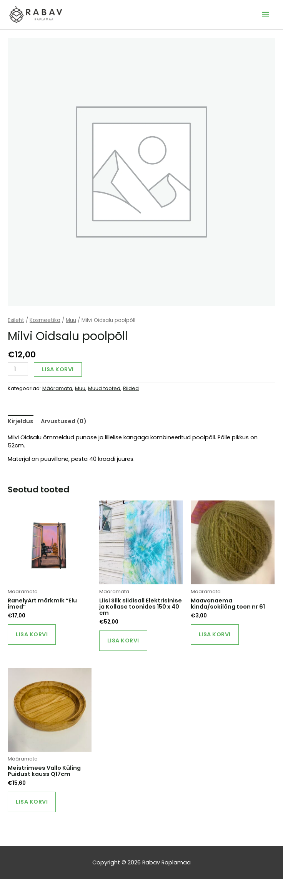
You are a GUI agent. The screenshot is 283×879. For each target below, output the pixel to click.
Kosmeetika (45, 320)
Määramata (57, 388)
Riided (131, 388)
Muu (71, 320)
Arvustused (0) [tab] (64, 421)
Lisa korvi (58, 369)
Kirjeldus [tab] (20, 421)
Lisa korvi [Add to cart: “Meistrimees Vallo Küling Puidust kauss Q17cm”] (32, 802)
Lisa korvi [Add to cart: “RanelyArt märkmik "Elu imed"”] (32, 634)
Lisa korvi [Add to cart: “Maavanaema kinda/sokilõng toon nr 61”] (215, 634)
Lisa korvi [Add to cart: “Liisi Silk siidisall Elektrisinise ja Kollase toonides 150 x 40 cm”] (123, 640)
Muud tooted (104, 388)
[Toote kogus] (18, 369)
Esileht (16, 320)
